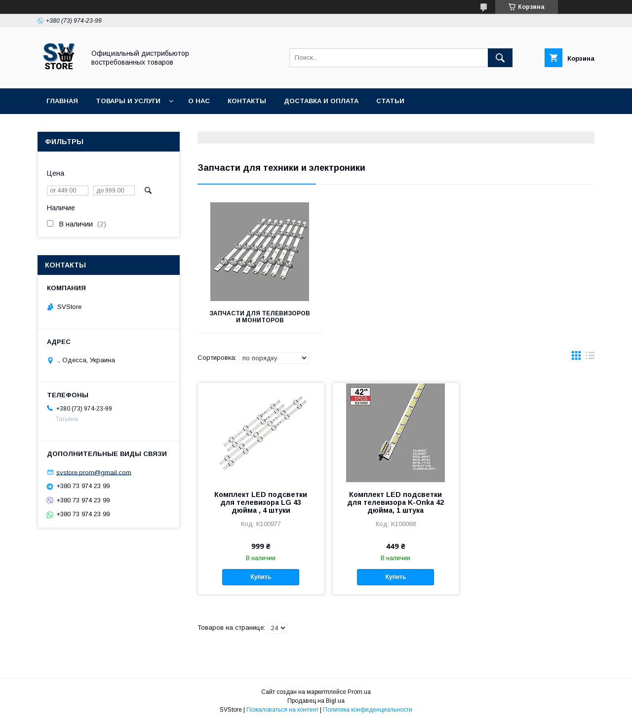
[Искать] (500, 57)
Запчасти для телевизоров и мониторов (259, 317)
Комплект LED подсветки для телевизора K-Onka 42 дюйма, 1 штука (395, 502)
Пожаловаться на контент (282, 709)
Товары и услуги (128, 101)
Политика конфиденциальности (367, 709)
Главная (62, 101)
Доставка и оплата (321, 101)
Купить (260, 576)
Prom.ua (359, 691)
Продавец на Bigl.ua (316, 700)
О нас (199, 101)
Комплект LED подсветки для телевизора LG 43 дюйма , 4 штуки (260, 502)
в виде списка (590, 358)
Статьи (390, 101)
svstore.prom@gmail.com (93, 472)
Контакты (247, 101)
